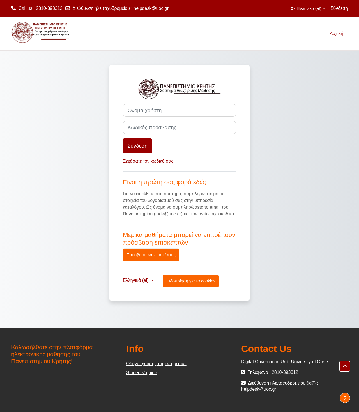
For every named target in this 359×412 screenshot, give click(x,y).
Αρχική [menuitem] (336, 33)
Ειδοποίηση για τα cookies (190, 280)
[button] (307, 8)
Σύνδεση (339, 8)
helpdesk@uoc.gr (151, 8)
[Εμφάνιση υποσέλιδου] (345, 398)
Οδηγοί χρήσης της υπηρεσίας (156, 363)
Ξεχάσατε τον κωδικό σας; (148, 161)
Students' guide (141, 372)
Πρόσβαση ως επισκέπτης (151, 254)
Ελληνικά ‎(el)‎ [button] (136, 280)
